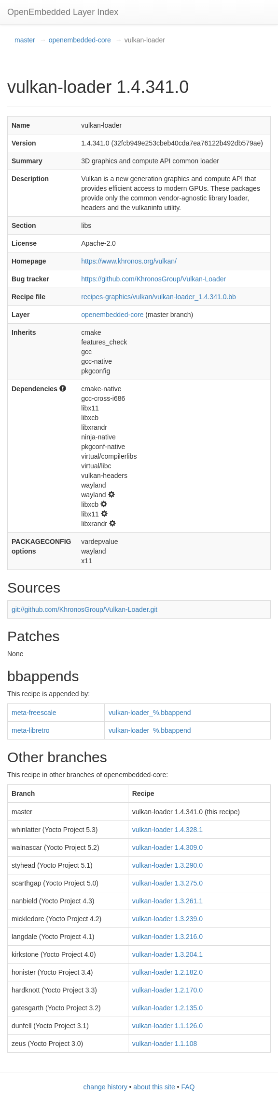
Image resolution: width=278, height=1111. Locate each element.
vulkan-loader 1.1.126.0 (167, 1026)
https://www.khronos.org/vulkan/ (129, 261)
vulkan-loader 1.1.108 (164, 1043)
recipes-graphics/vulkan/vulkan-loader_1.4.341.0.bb (158, 297)
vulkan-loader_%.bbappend (150, 712)
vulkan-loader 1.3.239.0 (167, 919)
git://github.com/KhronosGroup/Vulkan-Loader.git (84, 609)
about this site (154, 1087)
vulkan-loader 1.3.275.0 (167, 883)
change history (105, 1087)
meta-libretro (31, 730)
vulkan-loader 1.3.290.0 (167, 865)
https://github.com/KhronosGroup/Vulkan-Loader (153, 279)
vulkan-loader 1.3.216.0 (167, 936)
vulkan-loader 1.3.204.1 (167, 954)
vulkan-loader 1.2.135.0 (167, 1008)
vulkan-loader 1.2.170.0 (167, 990)
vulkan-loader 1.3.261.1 (167, 901)
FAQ (188, 1087)
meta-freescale (34, 712)
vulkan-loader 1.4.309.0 (167, 847)
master (24, 40)
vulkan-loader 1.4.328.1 (167, 829)
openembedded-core (80, 40)
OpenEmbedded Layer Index (62, 12)
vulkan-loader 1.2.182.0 (167, 972)
